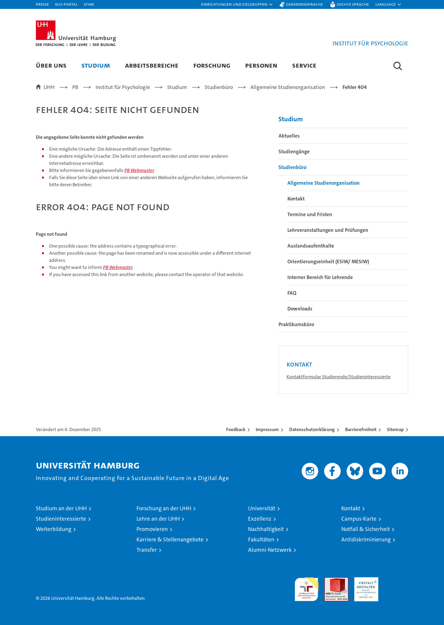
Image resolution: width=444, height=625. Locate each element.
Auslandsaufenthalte (310, 246)
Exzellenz (259, 518)
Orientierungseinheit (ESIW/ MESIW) (328, 261)
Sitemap (395, 429)
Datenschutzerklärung (312, 429)
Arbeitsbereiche (151, 65)
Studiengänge (294, 151)
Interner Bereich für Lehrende (320, 277)
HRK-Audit (364, 580)
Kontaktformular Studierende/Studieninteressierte (338, 377)
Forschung (211, 65)
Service (304, 65)
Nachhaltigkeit (266, 529)
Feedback (235, 429)
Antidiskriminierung (366, 539)
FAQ (291, 293)
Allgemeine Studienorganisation (323, 183)
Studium (95, 65)
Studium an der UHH (61, 508)
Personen (261, 65)
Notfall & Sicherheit (365, 529)
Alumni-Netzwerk (270, 550)
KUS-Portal (66, 4)
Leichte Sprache (353, 4)
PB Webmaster (139, 170)
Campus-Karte (359, 518)
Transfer (146, 550)
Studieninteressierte (61, 518)
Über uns (51, 65)
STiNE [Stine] (89, 4)
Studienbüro (292, 167)
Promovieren (152, 529)
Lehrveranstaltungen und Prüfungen (327, 230)
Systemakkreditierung (396, 580)
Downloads (299, 308)
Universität (261, 508)
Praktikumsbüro (296, 324)
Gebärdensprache (304, 4)
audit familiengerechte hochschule (306, 586)
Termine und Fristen (309, 214)
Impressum (267, 429)
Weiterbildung (53, 529)
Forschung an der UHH (163, 508)
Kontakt (296, 198)
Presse (42, 4)
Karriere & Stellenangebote (170, 539)
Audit (330, 580)
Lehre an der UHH (158, 518)
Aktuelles (289, 136)
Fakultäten (261, 539)
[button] (237, 4)
